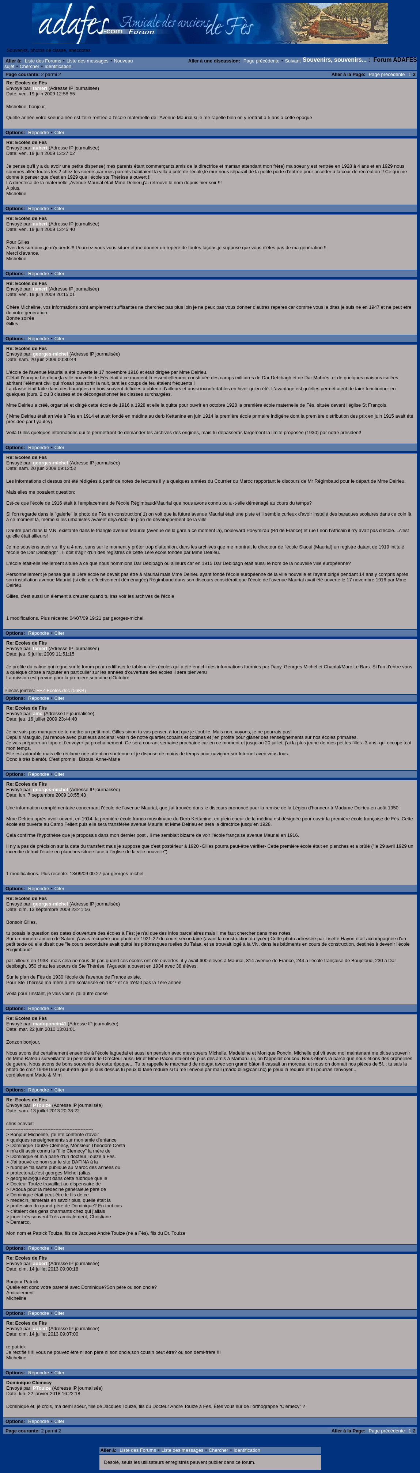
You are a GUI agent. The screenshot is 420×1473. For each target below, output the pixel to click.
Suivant (292, 61)
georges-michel (50, 354)
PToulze (42, 1105)
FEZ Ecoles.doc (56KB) (61, 690)
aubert (40, 148)
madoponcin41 (50, 1023)
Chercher (29, 66)
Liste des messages (88, 61)
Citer (59, 132)
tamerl (40, 88)
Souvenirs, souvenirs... (335, 60)
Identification (58, 66)
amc (37, 713)
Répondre (38, 132)
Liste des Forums (43, 61)
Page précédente (261, 61)
